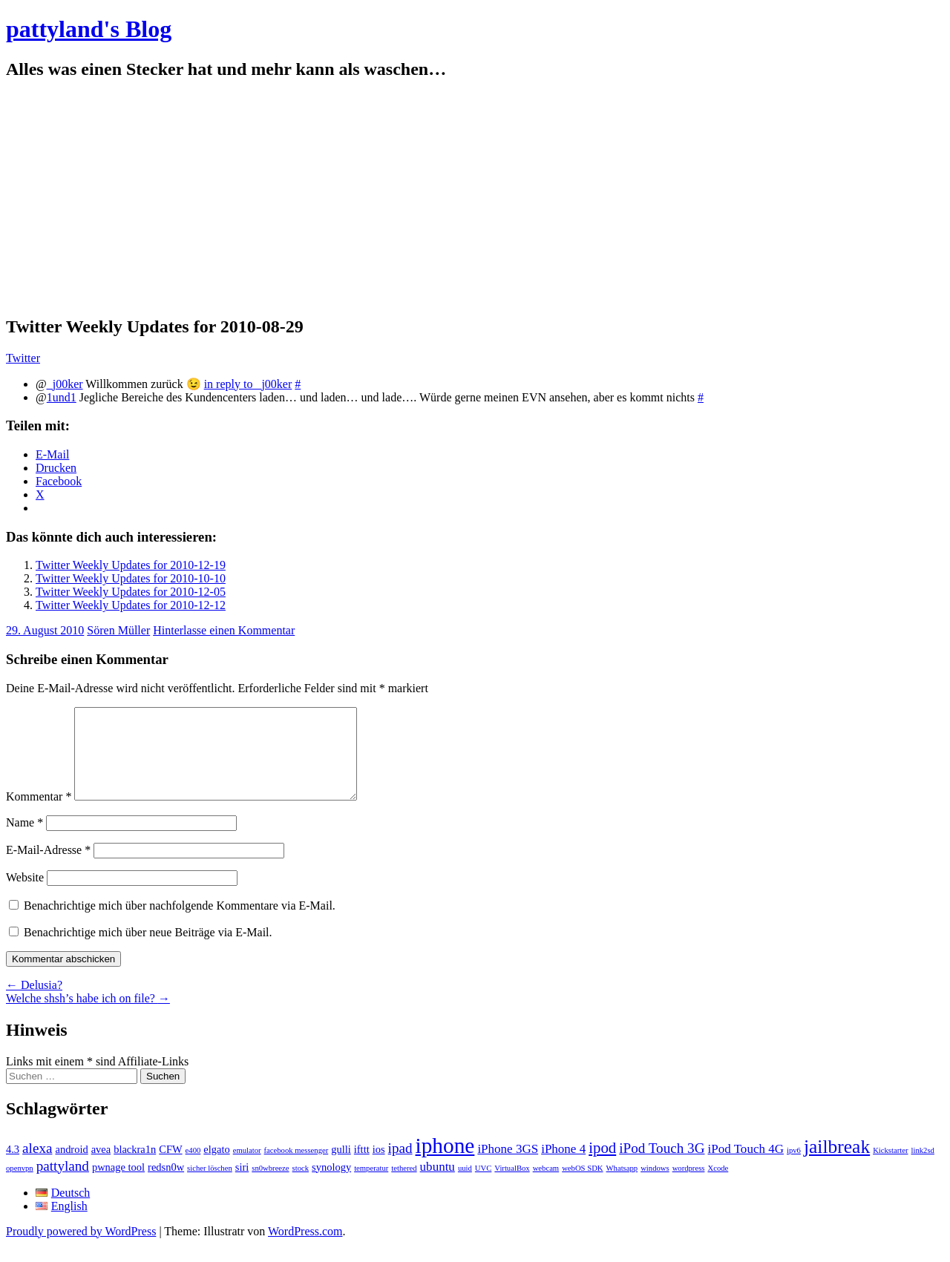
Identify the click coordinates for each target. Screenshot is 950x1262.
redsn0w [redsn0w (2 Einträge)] (166, 1185)
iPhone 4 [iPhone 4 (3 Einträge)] (563, 1167)
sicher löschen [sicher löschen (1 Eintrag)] (209, 1186)
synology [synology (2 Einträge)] (331, 1185)
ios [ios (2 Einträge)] (379, 1167)
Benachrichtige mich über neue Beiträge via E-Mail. (148, 950)
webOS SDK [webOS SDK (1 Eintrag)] (582, 1186)
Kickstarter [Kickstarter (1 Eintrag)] (890, 1168)
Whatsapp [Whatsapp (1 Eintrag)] (622, 1186)
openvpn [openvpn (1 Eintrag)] (19, 1186)
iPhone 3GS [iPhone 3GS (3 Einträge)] (507, 1167)
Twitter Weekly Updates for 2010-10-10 (131, 578)
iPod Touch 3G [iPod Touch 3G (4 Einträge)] (661, 1166)
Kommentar (38, 814)
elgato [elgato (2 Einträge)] (216, 1167)
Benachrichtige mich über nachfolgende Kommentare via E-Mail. (179, 923)
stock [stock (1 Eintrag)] (300, 1186)
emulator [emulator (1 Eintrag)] (247, 1168)
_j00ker (65, 384)
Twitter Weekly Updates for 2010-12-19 (131, 565)
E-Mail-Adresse (48, 867)
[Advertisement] (475, 198)
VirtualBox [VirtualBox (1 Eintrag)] (511, 1186)
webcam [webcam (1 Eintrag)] (546, 1186)
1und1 (61, 397)
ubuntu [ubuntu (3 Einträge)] (437, 1184)
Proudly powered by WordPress (81, 1249)
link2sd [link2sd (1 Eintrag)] (922, 1168)
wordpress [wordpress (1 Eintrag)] (688, 1186)
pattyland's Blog (88, 29)
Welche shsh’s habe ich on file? (88, 1016)
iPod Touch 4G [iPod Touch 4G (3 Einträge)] (746, 1167)
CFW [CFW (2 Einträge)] (170, 1167)
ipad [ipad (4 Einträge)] (400, 1166)
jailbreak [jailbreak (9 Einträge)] (837, 1164)
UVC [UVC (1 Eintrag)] (483, 1186)
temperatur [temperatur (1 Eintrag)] (371, 1186)
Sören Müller (118, 630)
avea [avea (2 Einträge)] (101, 1167)
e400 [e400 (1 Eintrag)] (193, 1168)
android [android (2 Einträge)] (71, 1167)
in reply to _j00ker (248, 384)
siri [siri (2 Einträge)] (242, 1185)
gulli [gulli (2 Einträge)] (341, 1167)
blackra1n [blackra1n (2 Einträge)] (135, 1167)
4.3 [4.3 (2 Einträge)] (12, 1167)
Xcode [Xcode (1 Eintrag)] (717, 1186)
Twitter (23, 358)
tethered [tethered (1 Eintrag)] (403, 1186)
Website (25, 895)
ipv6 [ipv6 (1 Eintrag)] (794, 1168)
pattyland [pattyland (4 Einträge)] (62, 1184)
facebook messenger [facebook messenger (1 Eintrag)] (296, 1168)
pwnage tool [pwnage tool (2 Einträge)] (118, 1185)
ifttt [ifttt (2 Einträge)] (362, 1167)
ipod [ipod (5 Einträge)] (602, 1165)
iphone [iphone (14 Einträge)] (445, 1163)
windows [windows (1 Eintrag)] (655, 1186)
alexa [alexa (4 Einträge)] (37, 1166)
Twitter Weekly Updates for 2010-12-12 (131, 605)
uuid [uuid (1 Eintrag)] (465, 1186)
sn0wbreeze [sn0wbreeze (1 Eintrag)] (270, 1186)
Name (24, 840)
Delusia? (34, 1002)
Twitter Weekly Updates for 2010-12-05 (131, 591)
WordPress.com (305, 1249)
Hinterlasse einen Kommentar (224, 630)
